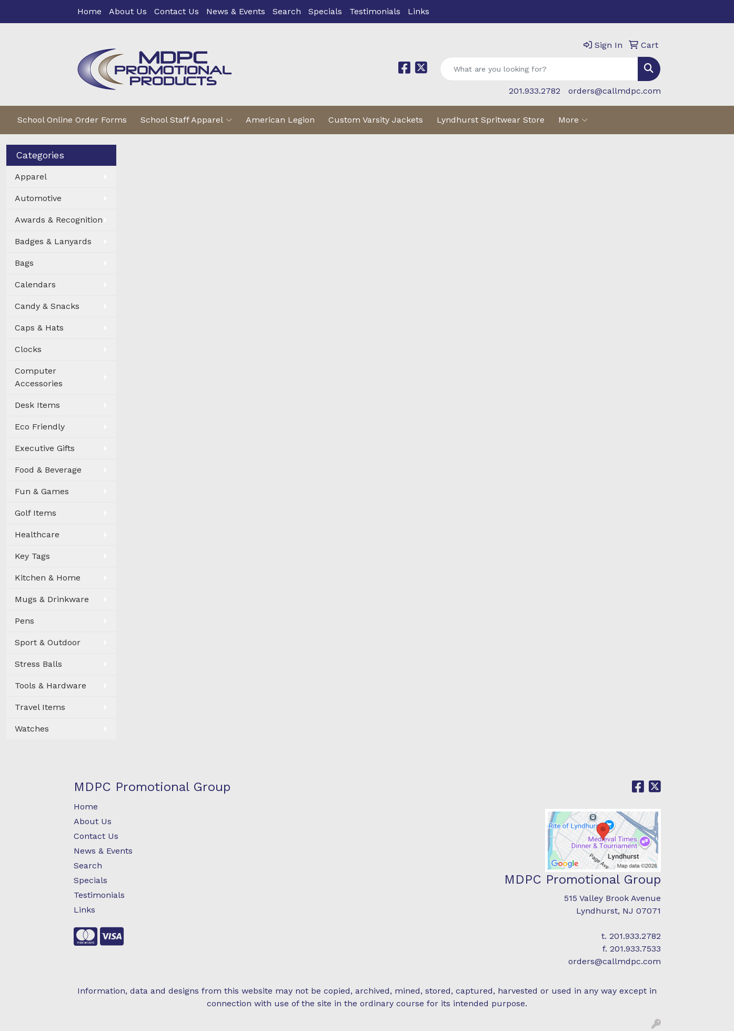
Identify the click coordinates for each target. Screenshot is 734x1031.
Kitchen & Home (48, 578)
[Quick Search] (539, 69)
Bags (24, 263)
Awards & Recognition (59, 220)
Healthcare (37, 534)
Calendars (35, 284)
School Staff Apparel (186, 120)
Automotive (38, 198)
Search (287, 11)
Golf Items (35, 513)
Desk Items (37, 405)
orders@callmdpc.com (614, 91)
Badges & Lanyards (53, 241)
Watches (32, 729)
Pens (24, 621)
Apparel (31, 177)
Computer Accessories (39, 377)
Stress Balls (38, 664)
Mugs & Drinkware (52, 599)
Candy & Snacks (47, 306)
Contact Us (176, 11)
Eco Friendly (40, 427)
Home (89, 11)
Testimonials (374, 11)
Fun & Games (42, 491)
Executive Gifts (45, 448)
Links (418, 11)
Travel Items (40, 707)
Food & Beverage (48, 470)
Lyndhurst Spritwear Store (491, 120)
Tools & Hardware (50, 685)
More (573, 120)
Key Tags (32, 556)
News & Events (235, 11)
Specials (325, 11)
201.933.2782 (534, 91)
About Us (128, 11)
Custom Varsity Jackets (375, 120)
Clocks (28, 349)
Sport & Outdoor (48, 642)
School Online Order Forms (72, 120)
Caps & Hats (39, 328)
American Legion (280, 120)
